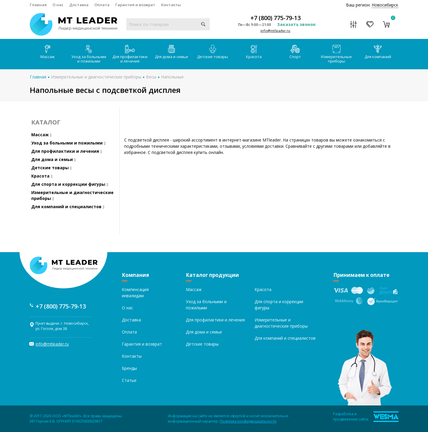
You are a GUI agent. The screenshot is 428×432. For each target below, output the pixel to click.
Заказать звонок (296, 24)
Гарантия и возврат (135, 4)
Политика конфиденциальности (248, 421)
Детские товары (212, 52)
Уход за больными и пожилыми (88, 54)
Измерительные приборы (336, 54)
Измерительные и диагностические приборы (96, 77)
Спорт (295, 52)
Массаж (47, 52)
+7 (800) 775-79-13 (275, 18)
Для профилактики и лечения (129, 54)
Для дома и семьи (171, 52)
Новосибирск (385, 5)
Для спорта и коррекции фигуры (69, 184)
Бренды (129, 368)
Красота (254, 52)
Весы (151, 77)
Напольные (172, 77)
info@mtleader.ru (275, 30)
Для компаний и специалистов (67, 206)
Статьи (129, 380)
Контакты (171, 4)
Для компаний (378, 52)
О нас (58, 4)
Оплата (101, 4)
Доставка (78, 4)
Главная (38, 4)
